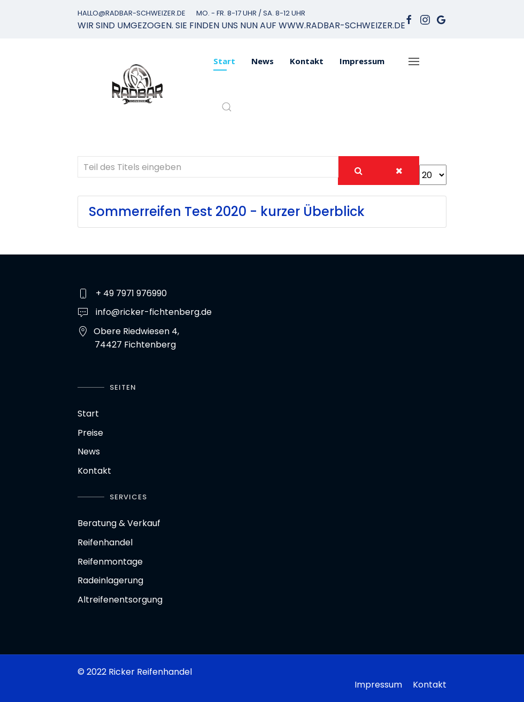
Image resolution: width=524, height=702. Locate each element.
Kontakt (306, 61)
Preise (90, 433)
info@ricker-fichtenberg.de (154, 312)
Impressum (362, 61)
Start (224, 61)
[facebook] (409, 19)
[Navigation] (413, 61)
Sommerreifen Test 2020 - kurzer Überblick (227, 211)
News (262, 61)
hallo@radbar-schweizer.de (132, 13)
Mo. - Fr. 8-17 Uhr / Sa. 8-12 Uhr (250, 13)
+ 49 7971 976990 (131, 293)
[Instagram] (425, 19)
